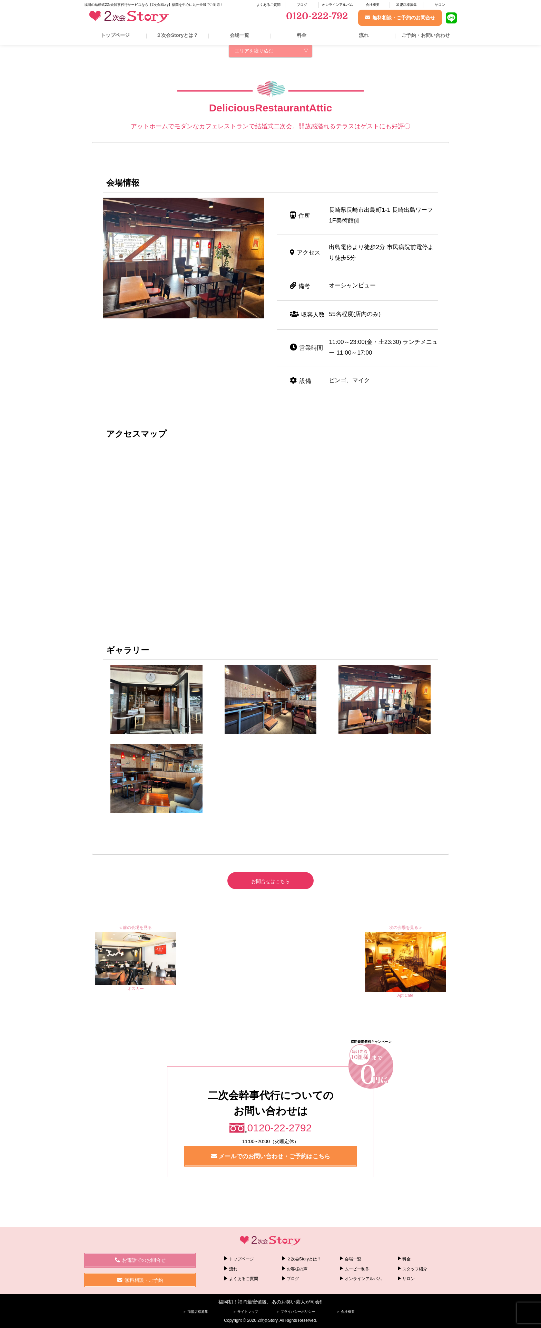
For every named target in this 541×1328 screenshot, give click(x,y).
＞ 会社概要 (345, 1312)
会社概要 (373, 5)
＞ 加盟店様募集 (195, 1312)
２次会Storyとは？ (177, 35)
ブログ (302, 5)
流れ (363, 35)
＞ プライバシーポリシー (295, 1312)
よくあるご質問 (268, 5)
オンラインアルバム (337, 5)
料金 (301, 35)
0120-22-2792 (279, 1127)
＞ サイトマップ (245, 1312)
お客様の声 (297, 1268)
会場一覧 (239, 35)
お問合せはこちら (270, 881)
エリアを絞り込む (254, 50)
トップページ (115, 35)
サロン (440, 5)
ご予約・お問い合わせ (426, 35)
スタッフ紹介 (414, 1268)
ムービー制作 (357, 1268)
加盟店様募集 (406, 5)
